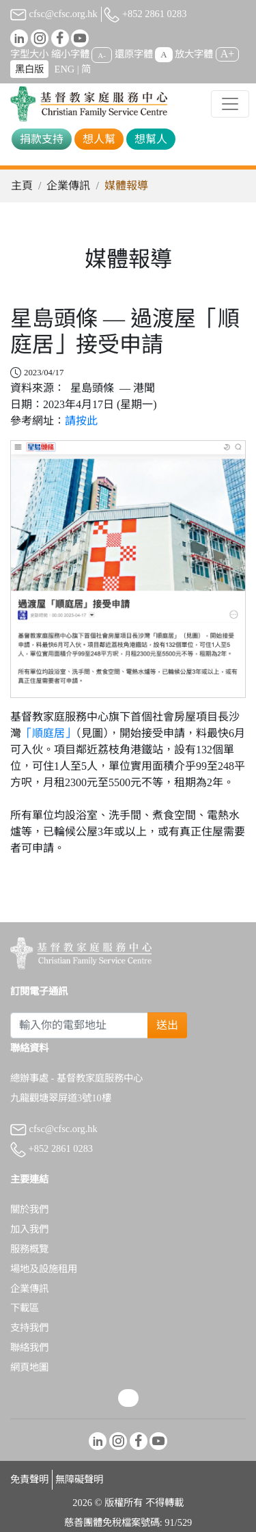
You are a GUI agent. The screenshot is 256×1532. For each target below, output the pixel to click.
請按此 (81, 421)
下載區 (24, 1307)
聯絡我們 (29, 1347)
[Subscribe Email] (79, 1025)
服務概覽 (29, 1249)
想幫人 (150, 139)
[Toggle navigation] (230, 104)
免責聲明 (29, 1479)
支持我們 (29, 1327)
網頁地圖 (29, 1367)
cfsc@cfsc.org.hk (54, 13)
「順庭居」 (48, 733)
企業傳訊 (68, 185)
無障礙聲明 (79, 1479)
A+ (228, 53)
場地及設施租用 (43, 1268)
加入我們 (29, 1229)
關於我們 (29, 1209)
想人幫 (99, 139)
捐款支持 (41, 139)
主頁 (22, 185)
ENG (65, 69)
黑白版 (29, 69)
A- (102, 55)
